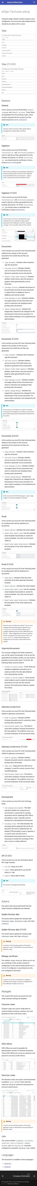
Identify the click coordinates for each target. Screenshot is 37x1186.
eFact (17, 1082)
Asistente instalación (19, 120)
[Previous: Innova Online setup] (2, 1175)
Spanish (8, 1164)
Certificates (20, 210)
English (7, 1167)
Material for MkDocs (13, 1184)
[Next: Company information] (24, 1175)
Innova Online (11, 163)
